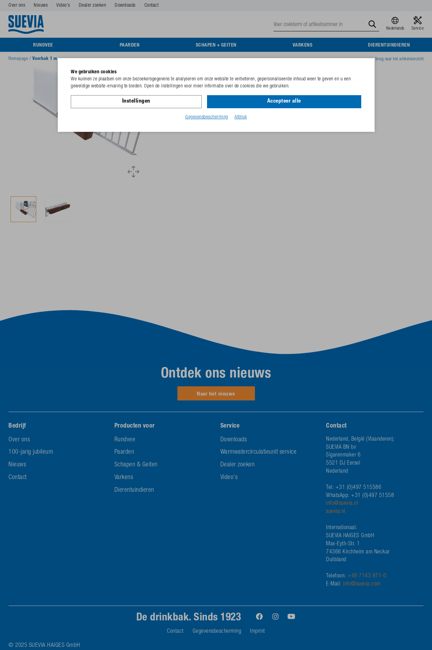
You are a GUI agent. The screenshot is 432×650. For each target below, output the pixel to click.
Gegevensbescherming (206, 117)
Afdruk (240, 117)
